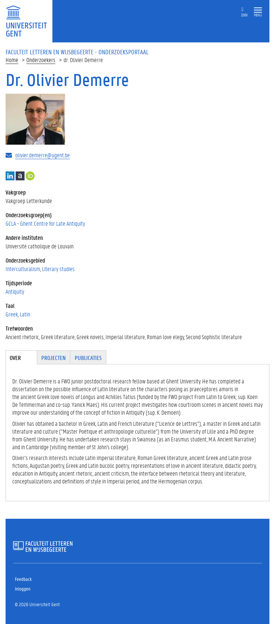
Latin (25, 314)
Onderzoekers (40, 60)
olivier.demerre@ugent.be (42, 155)
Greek (12, 314)
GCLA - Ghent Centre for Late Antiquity (45, 223)
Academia (20, 175)
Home (12, 60)
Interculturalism (23, 269)
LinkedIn (10, 175)
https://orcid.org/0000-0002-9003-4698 (30, 175)
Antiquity (15, 291)
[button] (258, 10)
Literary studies (58, 269)
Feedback (23, 579)
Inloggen (22, 588)
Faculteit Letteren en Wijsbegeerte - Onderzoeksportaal (77, 52)
